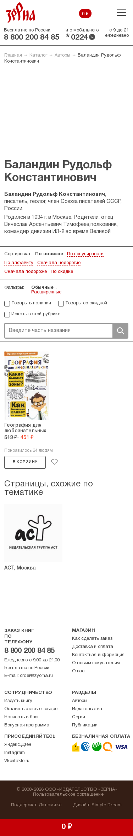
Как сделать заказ (92, 639)
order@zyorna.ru (36, 676)
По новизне (49, 254)
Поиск (120, 330)
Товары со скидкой (86, 303)
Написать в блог (21, 717)
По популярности (85, 254)
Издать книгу (18, 701)
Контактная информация (98, 655)
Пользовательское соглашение (68, 795)
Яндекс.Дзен (17, 745)
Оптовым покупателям (96, 663)
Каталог (38, 55)
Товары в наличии (31, 303)
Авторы (62, 55)
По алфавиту (18, 263)
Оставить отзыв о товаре (30, 709)
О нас (78, 671)
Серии (78, 717)
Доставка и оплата (92, 647)
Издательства (87, 709)
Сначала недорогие (59, 263)
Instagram (14, 753)
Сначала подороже (25, 272)
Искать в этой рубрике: (36, 314)
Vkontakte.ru (16, 761)
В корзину (25, 462)
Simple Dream (107, 805)
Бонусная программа (26, 725)
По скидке (62, 272)
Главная (13, 55)
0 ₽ (85, 14)
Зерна (20, 12)
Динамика (50, 805)
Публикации (85, 725)
